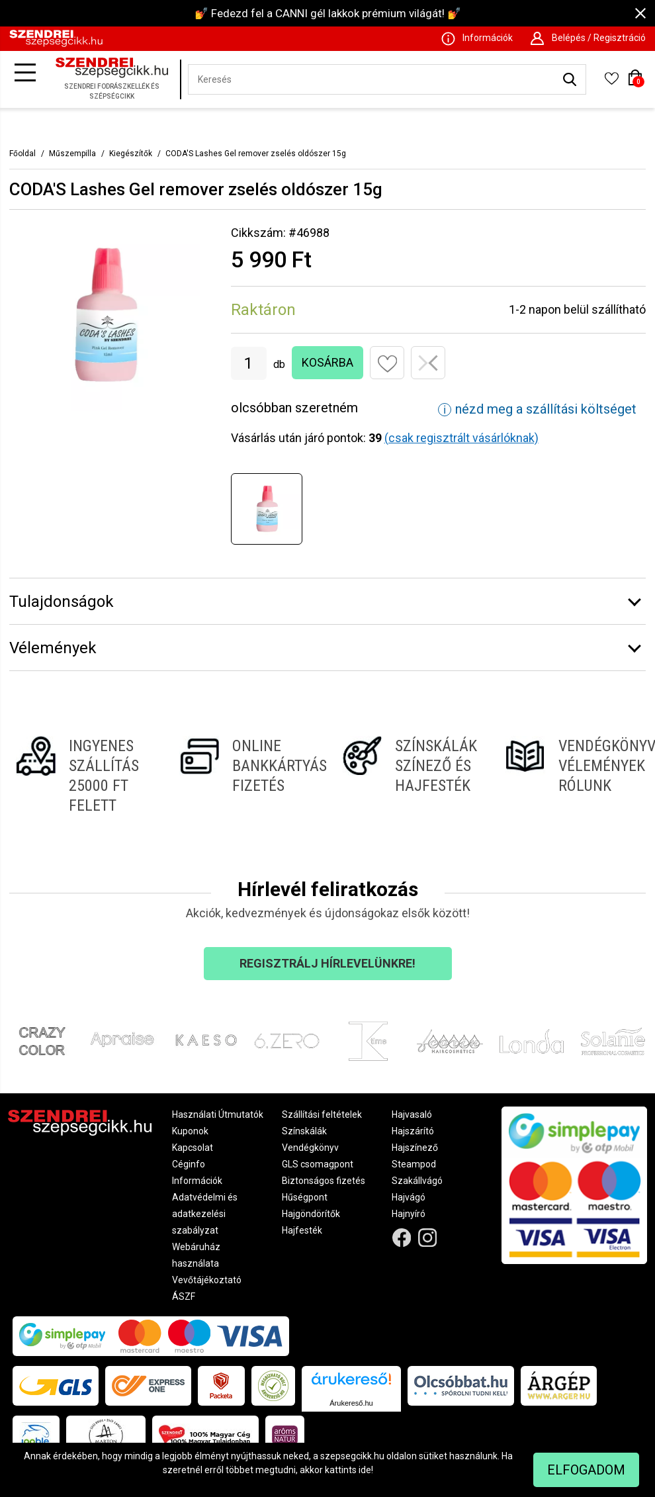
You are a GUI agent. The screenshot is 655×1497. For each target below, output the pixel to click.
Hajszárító (413, 1131)
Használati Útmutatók (217, 1114)
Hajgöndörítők (311, 1213)
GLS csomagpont (317, 1164)
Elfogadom (586, 1470)
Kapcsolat (192, 1147)
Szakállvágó (417, 1180)
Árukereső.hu (350, 1403)
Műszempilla (72, 153)
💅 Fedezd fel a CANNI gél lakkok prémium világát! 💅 (328, 13)
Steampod (414, 1164)
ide (365, 1470)
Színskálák (304, 1131)
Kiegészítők (130, 153)
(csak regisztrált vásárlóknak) (461, 438)
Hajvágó (408, 1197)
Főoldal (22, 153)
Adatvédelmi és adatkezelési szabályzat (205, 1214)
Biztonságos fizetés (323, 1180)
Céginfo (188, 1164)
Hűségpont (305, 1197)
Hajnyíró (408, 1213)
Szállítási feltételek (322, 1114)
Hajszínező (415, 1147)
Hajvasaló (412, 1114)
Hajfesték (302, 1230)
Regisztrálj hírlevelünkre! (327, 963)
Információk (197, 1180)
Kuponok (190, 1131)
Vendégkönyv (310, 1147)
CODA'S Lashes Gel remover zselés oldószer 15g (255, 153)
